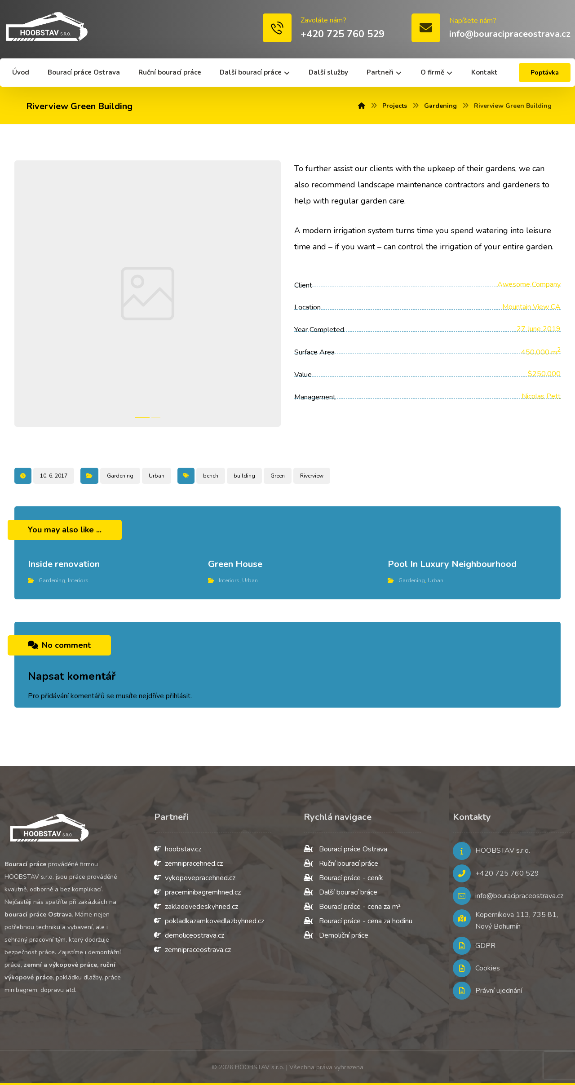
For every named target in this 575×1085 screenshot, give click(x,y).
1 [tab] (142, 417)
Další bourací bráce (340, 892)
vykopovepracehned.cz (194, 878)
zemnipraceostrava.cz (192, 950)
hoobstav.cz (177, 849)
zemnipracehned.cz (188, 863)
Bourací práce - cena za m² (352, 907)
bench (210, 475)
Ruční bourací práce (341, 863)
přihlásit (178, 696)
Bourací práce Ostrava (345, 849)
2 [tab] (155, 417)
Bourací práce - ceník (343, 878)
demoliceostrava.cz (189, 935)
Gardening (120, 475)
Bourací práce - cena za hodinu (358, 921)
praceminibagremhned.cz (197, 892)
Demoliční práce (336, 935)
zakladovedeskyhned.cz (196, 907)
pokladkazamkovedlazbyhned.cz (209, 921)
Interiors (78, 580)
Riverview (311, 475)
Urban (156, 475)
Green (277, 475)
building (244, 475)
